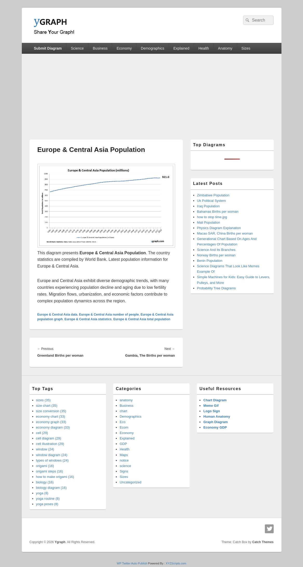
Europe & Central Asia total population (141, 319)
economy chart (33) (50, 416)
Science (77, 48)
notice (124, 460)
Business (100, 48)
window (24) (45, 449)
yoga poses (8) (47, 504)
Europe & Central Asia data (57, 314)
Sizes (245, 48)
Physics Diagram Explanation (219, 228)
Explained (181, 48)
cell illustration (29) (50, 444)
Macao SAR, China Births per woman (225, 233)
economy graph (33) (51, 422)
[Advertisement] (151, 92)
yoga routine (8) (48, 499)
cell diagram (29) (48, 438)
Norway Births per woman (216, 255)
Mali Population (208, 222)
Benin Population (210, 261)
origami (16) (45, 466)
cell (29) (42, 433)
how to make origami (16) (55, 477)
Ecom (124, 427)
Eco (122, 422)
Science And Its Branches (216, 250)
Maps (124, 455)
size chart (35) (46, 406)
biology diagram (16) (51, 488)
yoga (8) (42, 493)
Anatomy (225, 48)
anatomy (126, 400)
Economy (124, 48)
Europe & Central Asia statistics (88, 319)
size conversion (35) (51, 411)
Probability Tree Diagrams (216, 288)
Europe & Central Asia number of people (109, 314)
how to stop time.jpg (212, 217)
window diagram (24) (52, 455)
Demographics (152, 48)
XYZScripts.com (176, 563)
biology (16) (45, 482)
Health (203, 48)
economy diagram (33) (53, 427)
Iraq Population (208, 206)
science (125, 466)
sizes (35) (43, 400)
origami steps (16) (49, 471)
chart (123, 411)
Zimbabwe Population (213, 195)
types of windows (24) (52, 460)
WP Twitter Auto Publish (132, 563)
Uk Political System (211, 201)
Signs (124, 471)
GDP (123, 444)
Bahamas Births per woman (218, 212)
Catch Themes (262, 542)
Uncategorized (131, 482)
